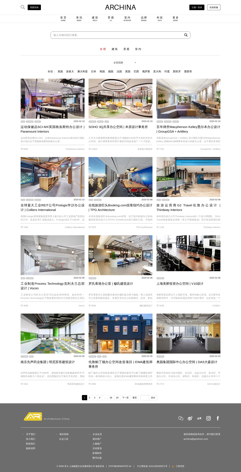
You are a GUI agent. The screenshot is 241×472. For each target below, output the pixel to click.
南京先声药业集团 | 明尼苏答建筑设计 (48, 362)
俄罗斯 (146, 71)
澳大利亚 (82, 71)
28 (111, 397)
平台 (107, 121)
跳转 (153, 397)
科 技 (160, 18)
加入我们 (30, 439)
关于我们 (30, 434)
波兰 (23, 200)
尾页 (134, 397)
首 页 (63, 18)
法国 (119, 71)
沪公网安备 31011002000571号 (152, 466)
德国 (110, 71)
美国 (60, 71)
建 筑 (95, 18)
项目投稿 (64, 434)
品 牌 (144, 18)
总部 (31, 356)
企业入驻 (63, 439)
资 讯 (79, 18)
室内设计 (38, 121)
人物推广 (97, 443)
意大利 (157, 71)
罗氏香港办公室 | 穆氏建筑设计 (111, 283)
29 (117, 397)
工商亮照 (178, 466)
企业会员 (97, 434)
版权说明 (30, 448)
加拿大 (70, 71)
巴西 (136, 71)
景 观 (111, 18)
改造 (99, 356)
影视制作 (97, 453)
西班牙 (177, 71)
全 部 (103, 49)
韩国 (102, 71)
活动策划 (97, 448)
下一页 (125, 397)
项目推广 (97, 439)
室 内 (127, 18)
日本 (93, 71)
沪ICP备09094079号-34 (119, 466)
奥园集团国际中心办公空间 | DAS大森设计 (186, 362)
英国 (127, 71)
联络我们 (30, 443)
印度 (167, 71)
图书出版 (97, 457)
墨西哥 (188, 71)
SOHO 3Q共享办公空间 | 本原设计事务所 (118, 127)
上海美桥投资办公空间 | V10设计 (180, 283)
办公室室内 (29, 121)
